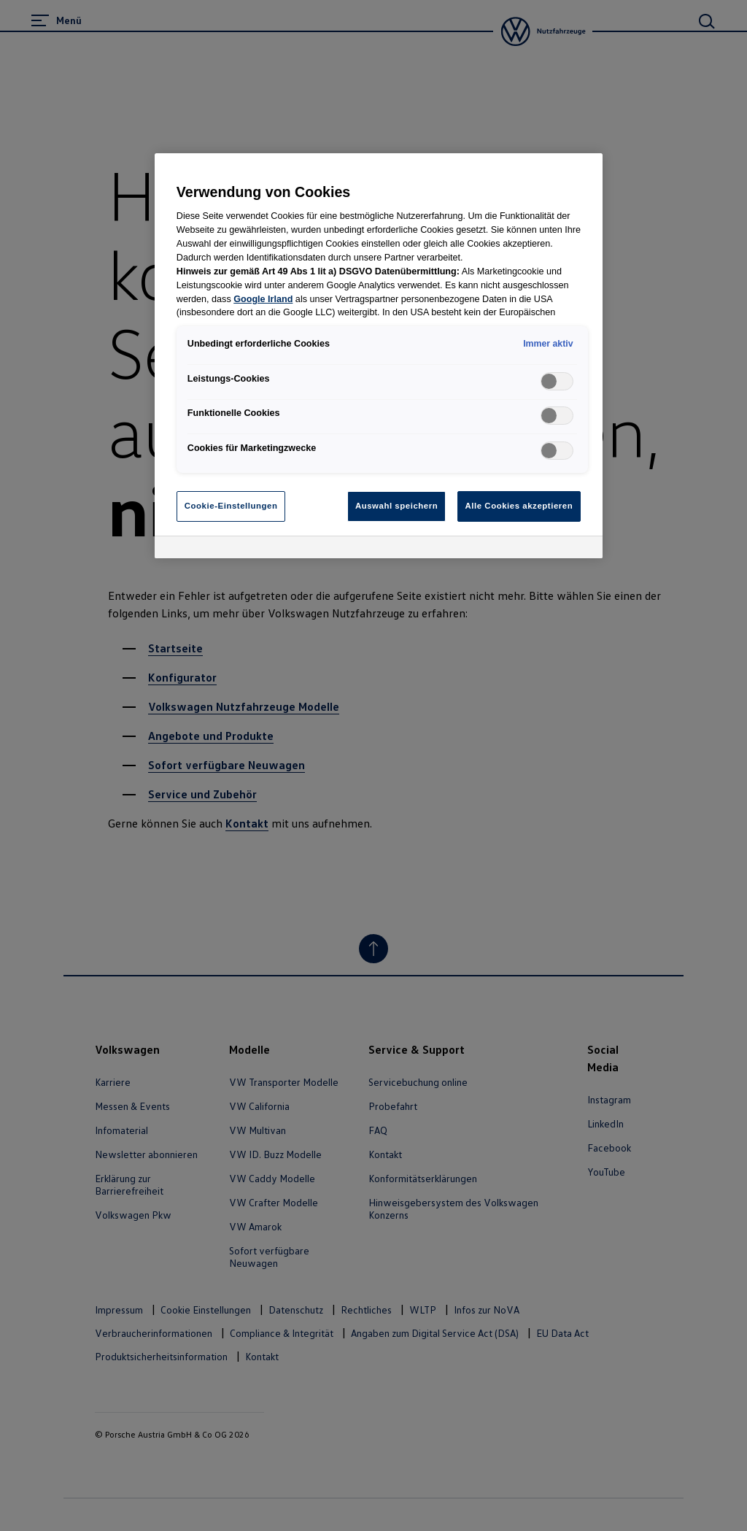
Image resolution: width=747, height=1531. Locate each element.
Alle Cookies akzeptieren (519, 505)
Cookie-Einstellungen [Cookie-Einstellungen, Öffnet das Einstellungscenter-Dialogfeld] (231, 505)
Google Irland (263, 299)
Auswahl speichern (396, 505)
